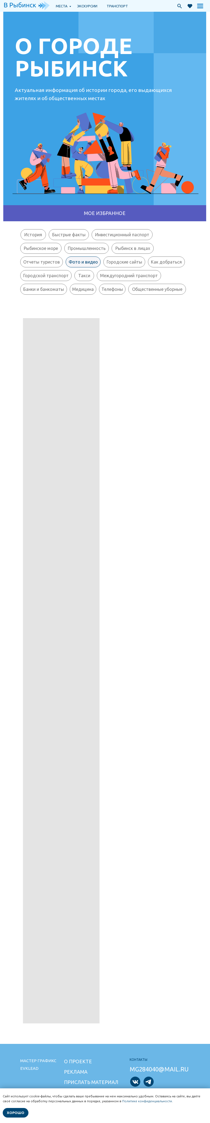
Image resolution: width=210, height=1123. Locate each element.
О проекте (78, 1061)
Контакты (138, 1059)
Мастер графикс (38, 1060)
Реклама (76, 1071)
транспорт (117, 6)
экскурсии (87, 6)
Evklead (29, 1068)
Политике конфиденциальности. (147, 1101)
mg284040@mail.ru (159, 1069)
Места (62, 6)
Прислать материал (91, 1082)
